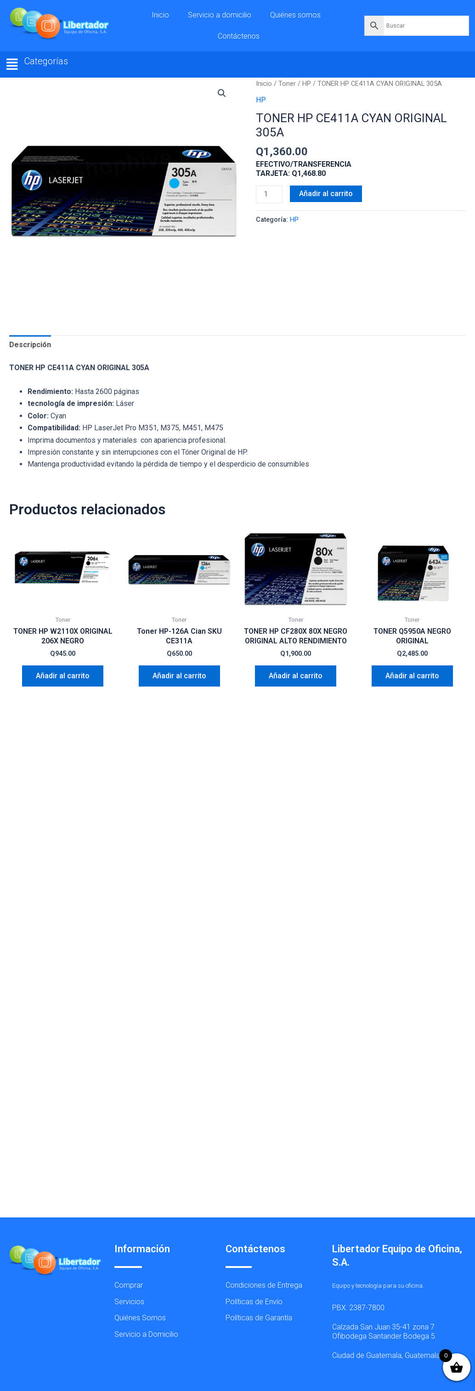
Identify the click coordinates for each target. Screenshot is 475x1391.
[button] (12, 64)
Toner (287, 83)
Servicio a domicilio (219, 15)
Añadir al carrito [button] (63, 675)
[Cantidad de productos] (269, 194)
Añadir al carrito (326, 193)
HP (306, 83)
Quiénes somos (295, 15)
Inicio (160, 15)
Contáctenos (239, 36)
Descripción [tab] (30, 344)
